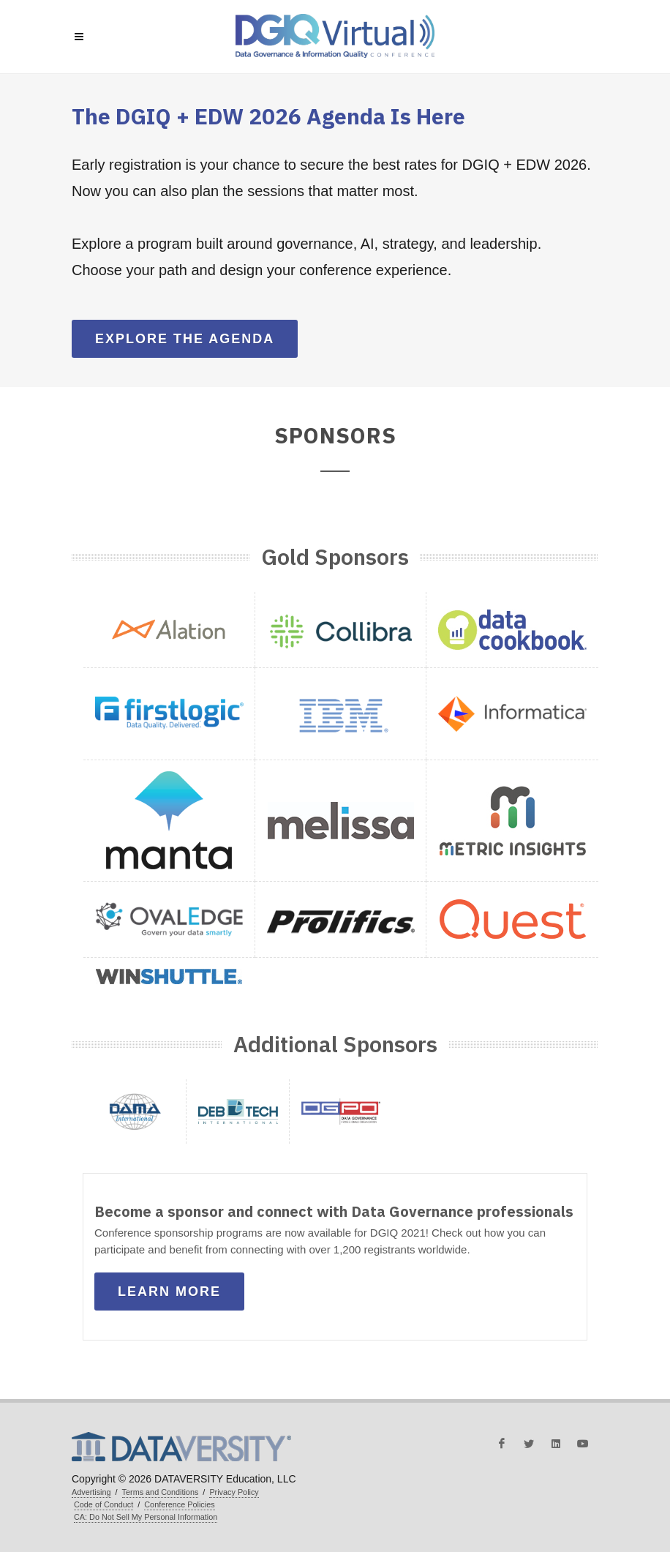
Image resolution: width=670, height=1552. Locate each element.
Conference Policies (179, 1504)
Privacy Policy (233, 1492)
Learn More (169, 1291)
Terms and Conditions (160, 1492)
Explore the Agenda (184, 338)
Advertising (91, 1492)
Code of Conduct (103, 1504)
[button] (169, 629)
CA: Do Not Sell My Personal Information (145, 1516)
